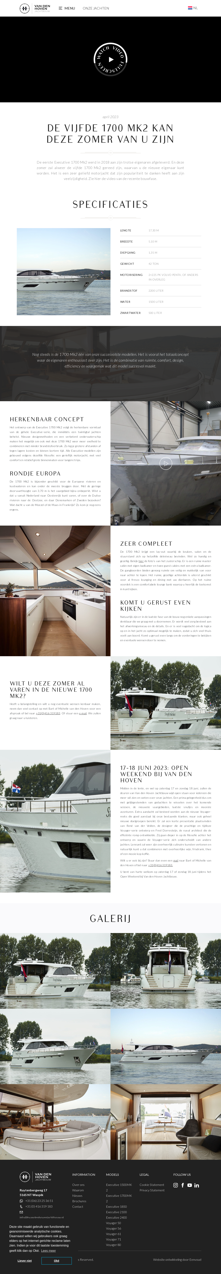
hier (141, 561)
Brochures (79, 1201)
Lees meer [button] (48, 1250)
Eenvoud (195, 1259)
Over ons (78, 1184)
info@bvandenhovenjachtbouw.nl (42, 1217)
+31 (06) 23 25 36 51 (39, 1200)
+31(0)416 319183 (48, 713)
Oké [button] (56, 1260)
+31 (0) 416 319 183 (39, 1206)
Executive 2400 (116, 1217)
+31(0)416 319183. (160, 865)
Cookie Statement (152, 1184)
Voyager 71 (113, 1239)
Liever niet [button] (25, 1260)
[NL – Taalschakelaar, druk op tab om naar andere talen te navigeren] (193, 8)
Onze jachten (96, 8)
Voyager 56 (113, 1228)
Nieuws (77, 1195)
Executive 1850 (116, 1206)
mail (175, 860)
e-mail (83, 713)
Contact (77, 1206)
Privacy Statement (152, 1190)
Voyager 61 (113, 1234)
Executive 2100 (116, 1212)
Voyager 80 (113, 1245)
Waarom (78, 1190)
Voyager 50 (113, 1223)
